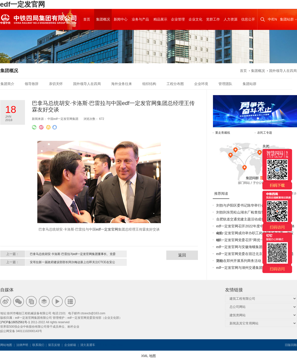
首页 (243, 71)
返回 (182, 255)
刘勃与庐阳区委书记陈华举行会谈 (242, 205)
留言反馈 (54, 345)
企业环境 (201, 84)
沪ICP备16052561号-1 (15, 322)
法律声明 (22, 345)
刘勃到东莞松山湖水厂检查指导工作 (244, 212)
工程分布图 (175, 84)
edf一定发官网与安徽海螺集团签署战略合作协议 (253, 247)
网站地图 (6, 345)
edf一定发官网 (22, 4)
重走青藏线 (222, 132)
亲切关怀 (56, 84)
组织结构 (149, 84)
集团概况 (258, 71)
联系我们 (38, 345)
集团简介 (7, 84)
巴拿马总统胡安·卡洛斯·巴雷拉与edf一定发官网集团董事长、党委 (73, 254)
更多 (294, 193)
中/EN (272, 19)
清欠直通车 (87, 345)
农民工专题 (264, 132)
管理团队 (225, 84)
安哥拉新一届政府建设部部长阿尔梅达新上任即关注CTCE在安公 (72, 262)
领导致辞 (32, 84)
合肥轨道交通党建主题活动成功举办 (244, 219)
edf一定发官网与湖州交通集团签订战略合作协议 (253, 268)
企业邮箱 (70, 345)
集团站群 (287, 19)
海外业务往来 (121, 84)
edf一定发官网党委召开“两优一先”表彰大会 (249, 240)
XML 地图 (148, 356)
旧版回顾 (291, 345)
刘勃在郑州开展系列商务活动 (238, 261)
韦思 (114, 345)
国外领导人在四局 (283, 71)
